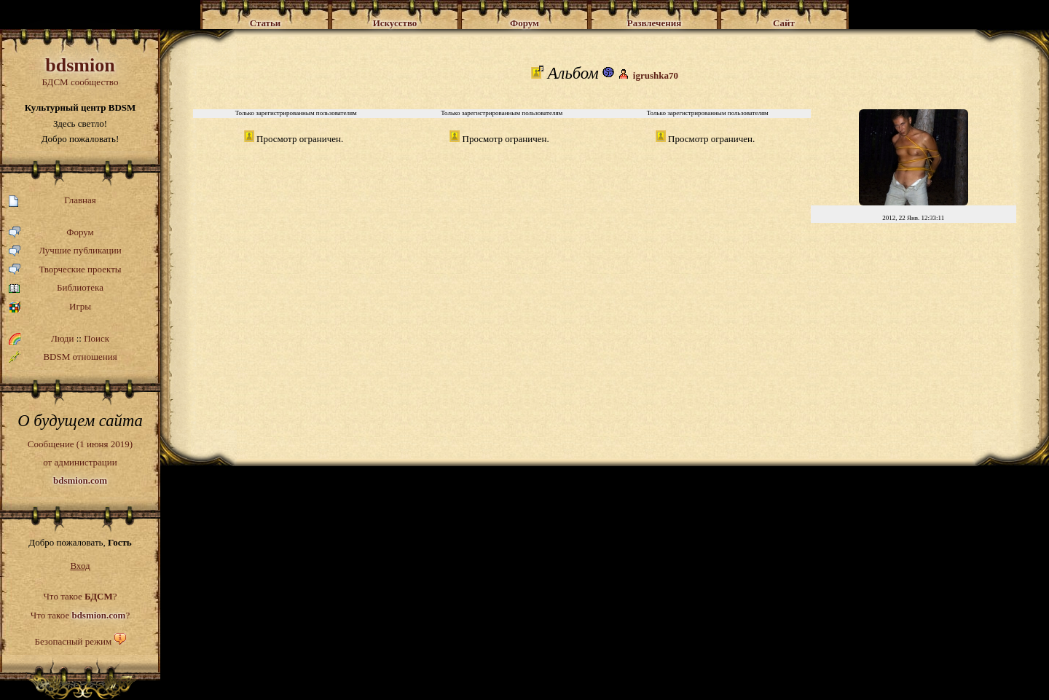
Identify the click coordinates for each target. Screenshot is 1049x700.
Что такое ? (80, 596)
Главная (52, 200)
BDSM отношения (63, 357)
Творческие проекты (65, 270)
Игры (50, 307)
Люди (62, 338)
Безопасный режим (72, 641)
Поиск (96, 338)
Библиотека (56, 288)
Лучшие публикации (65, 251)
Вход (80, 565)
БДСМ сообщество (80, 71)
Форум (51, 233)
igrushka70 (655, 75)
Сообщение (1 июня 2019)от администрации (80, 462)
